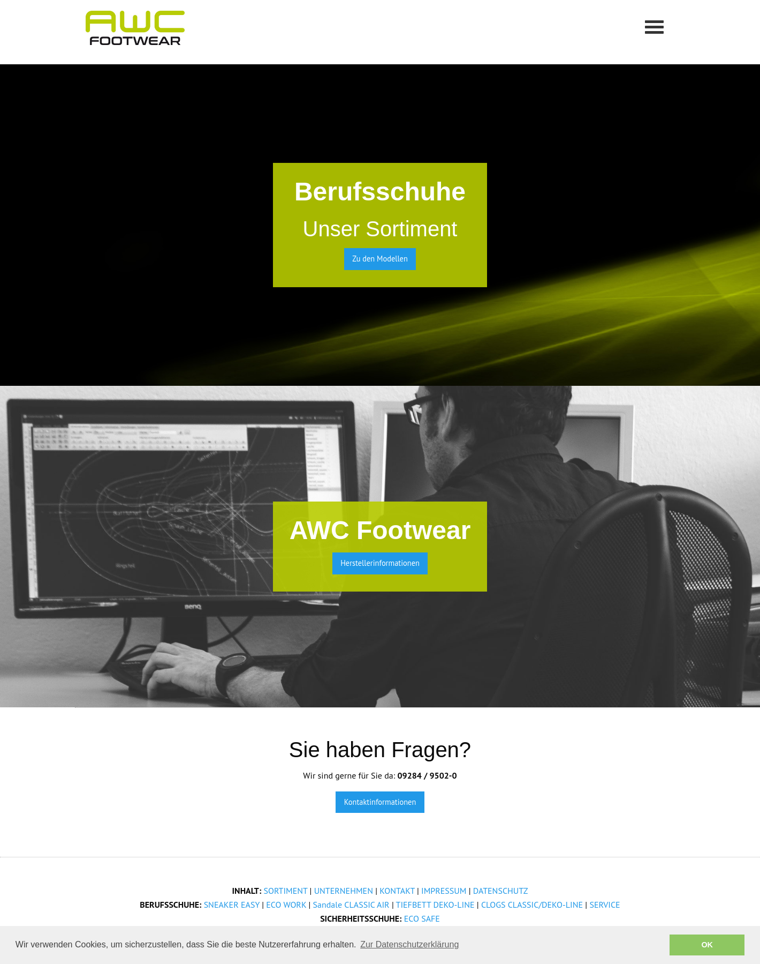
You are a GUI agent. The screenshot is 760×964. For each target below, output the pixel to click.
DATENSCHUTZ (500, 890)
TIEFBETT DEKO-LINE (435, 904)
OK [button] (707, 944)
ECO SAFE (422, 918)
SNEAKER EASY (232, 904)
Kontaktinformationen (380, 802)
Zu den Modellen (380, 258)
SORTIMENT (286, 890)
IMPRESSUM (443, 890)
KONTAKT (396, 890)
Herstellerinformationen (380, 563)
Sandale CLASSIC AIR (351, 904)
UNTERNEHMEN (343, 890)
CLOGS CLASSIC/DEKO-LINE (532, 904)
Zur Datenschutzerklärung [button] (409, 944)
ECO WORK (286, 904)
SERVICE (604, 904)
